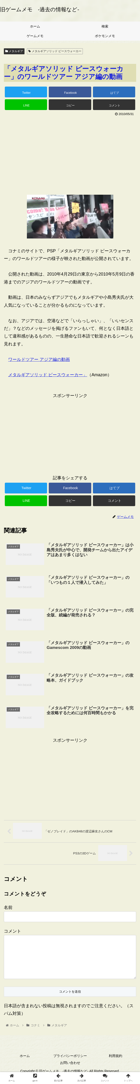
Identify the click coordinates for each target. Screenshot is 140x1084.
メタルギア (14, 51)
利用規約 (115, 1064)
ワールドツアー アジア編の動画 (39, 359)
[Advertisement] (70, 153)
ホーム (25, 1064)
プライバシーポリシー (70, 1064)
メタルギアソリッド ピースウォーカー (54, 51)
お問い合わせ (70, 1071)
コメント (12, 931)
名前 (8, 907)
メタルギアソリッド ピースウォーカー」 (47, 374)
